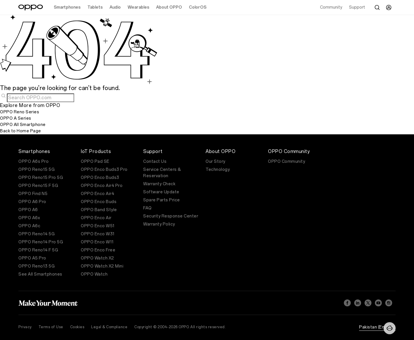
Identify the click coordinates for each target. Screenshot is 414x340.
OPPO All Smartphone (23, 124)
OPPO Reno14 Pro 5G (40, 242)
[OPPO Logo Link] (30, 7)
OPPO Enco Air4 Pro (101, 185)
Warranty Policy (159, 224)
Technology (218, 169)
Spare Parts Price (161, 200)
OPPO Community (286, 161)
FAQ (147, 208)
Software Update (161, 192)
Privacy (25, 327)
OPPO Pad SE (95, 161)
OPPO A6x (29, 217)
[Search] (377, 7)
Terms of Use (51, 327)
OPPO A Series (15, 118)
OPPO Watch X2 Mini (102, 266)
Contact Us (154, 161)
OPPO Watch (94, 274)
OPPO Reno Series (19, 112)
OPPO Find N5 (32, 193)
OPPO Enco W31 (98, 234)
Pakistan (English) (377, 327)
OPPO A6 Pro (32, 201)
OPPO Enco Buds (98, 201)
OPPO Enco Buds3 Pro (104, 169)
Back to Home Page (20, 131)
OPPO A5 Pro (32, 258)
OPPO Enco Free (98, 250)
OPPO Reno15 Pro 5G (40, 177)
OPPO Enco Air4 (97, 193)
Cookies (77, 327)
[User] (388, 7)
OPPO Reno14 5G (36, 234)
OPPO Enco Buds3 (100, 177)
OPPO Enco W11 (97, 242)
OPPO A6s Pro (33, 161)
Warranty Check (159, 184)
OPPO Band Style (99, 209)
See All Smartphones (40, 274)
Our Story (215, 161)
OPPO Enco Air (96, 217)
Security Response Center (170, 216)
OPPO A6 (28, 209)
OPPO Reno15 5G (36, 169)
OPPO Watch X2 (97, 258)
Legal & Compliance (109, 327)
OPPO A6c (29, 226)
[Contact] (390, 328)
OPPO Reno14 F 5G (38, 250)
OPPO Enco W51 (98, 226)
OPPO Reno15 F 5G (38, 185)
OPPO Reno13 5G (36, 266)
